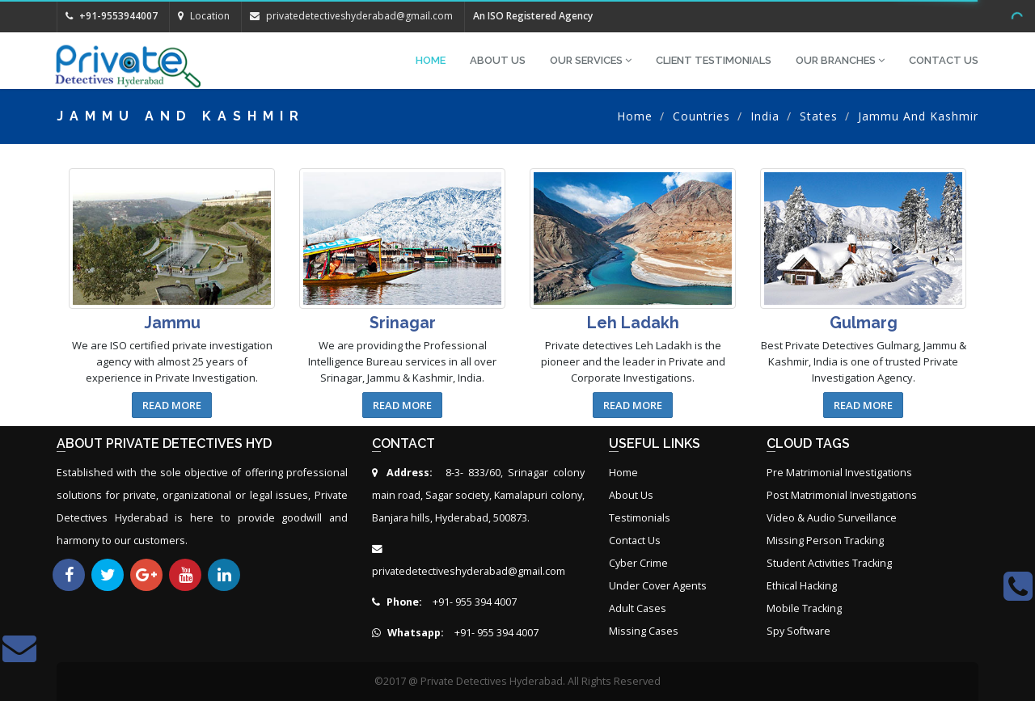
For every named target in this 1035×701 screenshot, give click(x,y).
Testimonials (639, 518)
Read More (171, 405)
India (764, 116)
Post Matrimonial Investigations (842, 495)
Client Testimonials (713, 60)
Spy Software (798, 631)
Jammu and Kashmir (918, 116)
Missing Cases (643, 631)
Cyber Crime (638, 563)
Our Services (591, 60)
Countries (701, 116)
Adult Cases (637, 608)
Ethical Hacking (802, 586)
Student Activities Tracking (829, 563)
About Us (498, 60)
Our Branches (840, 60)
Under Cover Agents (658, 586)
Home (431, 60)
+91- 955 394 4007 (444, 602)
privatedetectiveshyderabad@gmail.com (359, 16)
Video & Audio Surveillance (832, 518)
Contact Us (943, 60)
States (819, 116)
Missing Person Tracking (825, 540)
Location (204, 16)
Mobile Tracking (804, 608)
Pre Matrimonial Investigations (839, 472)
